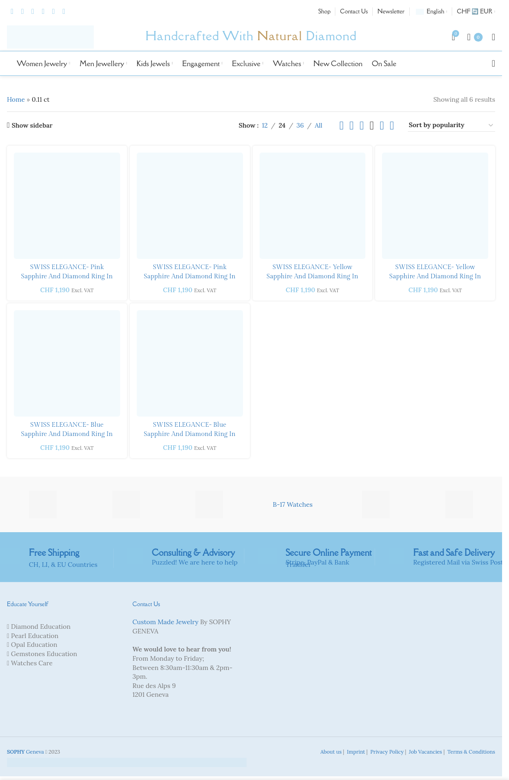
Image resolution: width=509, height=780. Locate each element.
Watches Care (32, 663)
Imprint (355, 752)
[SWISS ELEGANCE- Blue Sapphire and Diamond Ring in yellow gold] (67, 363)
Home (16, 99)
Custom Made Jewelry (166, 622)
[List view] (341, 125)
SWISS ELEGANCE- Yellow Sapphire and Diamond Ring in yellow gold (435, 276)
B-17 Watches (293, 504)
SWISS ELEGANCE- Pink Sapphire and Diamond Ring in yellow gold (67, 276)
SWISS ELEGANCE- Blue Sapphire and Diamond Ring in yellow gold (67, 434)
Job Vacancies (424, 752)
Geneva (25, 752)
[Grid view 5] (382, 125)
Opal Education (34, 644)
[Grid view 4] (372, 125)
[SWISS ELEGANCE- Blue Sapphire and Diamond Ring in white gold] (190, 363)
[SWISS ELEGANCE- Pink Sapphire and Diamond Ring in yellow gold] (67, 206)
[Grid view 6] (392, 125)
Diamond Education (41, 626)
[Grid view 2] (352, 125)
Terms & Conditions (470, 752)
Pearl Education (35, 636)
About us (330, 752)
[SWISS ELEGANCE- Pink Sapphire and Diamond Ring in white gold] (190, 206)
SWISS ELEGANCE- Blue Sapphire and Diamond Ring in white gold (190, 434)
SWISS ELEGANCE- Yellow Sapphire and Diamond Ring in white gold (312, 276)
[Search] (493, 63)
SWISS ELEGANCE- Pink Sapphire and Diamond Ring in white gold (190, 276)
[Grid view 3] (361, 125)
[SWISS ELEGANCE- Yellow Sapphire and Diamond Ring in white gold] (313, 206)
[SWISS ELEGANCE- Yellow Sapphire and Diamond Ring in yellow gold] (435, 206)
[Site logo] (50, 36)
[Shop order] (451, 125)
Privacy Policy (386, 752)
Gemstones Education (44, 654)
